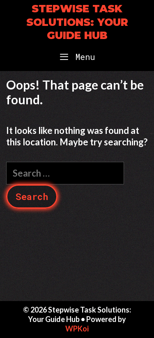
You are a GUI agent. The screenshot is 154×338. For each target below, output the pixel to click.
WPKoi (77, 328)
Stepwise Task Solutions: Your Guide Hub (77, 21)
